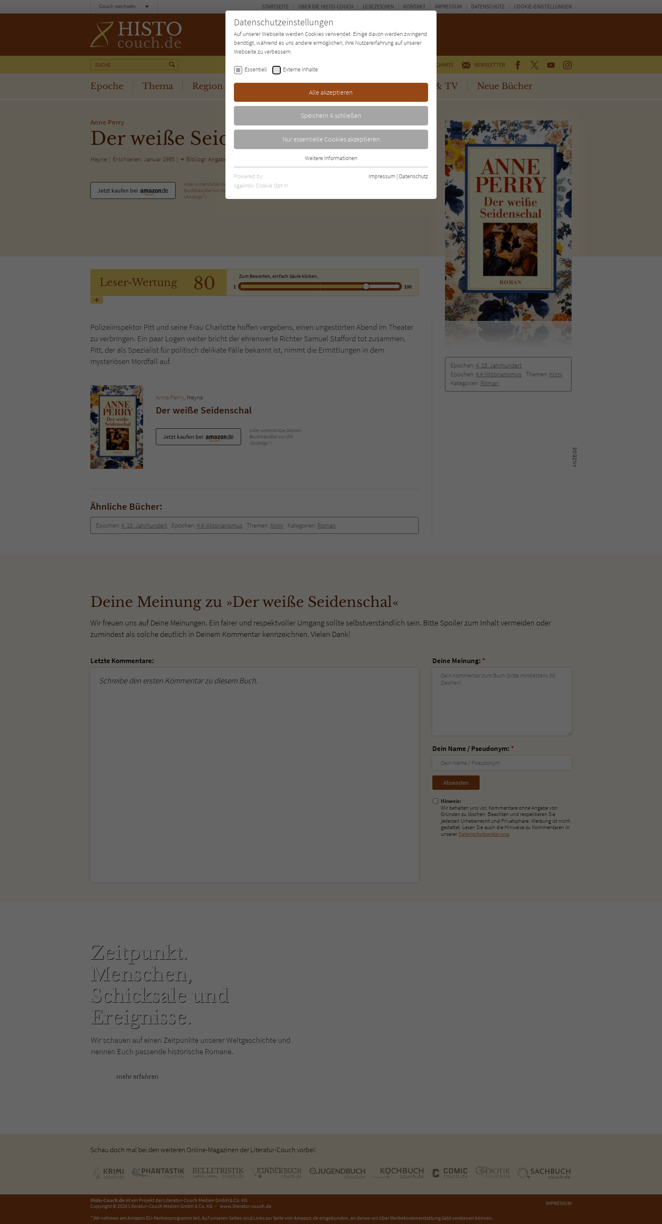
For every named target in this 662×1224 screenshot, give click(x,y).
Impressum (382, 176)
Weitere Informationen (331, 158)
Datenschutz (413, 176)
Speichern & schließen (331, 115)
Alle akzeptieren (331, 92)
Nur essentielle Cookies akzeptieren (331, 139)
